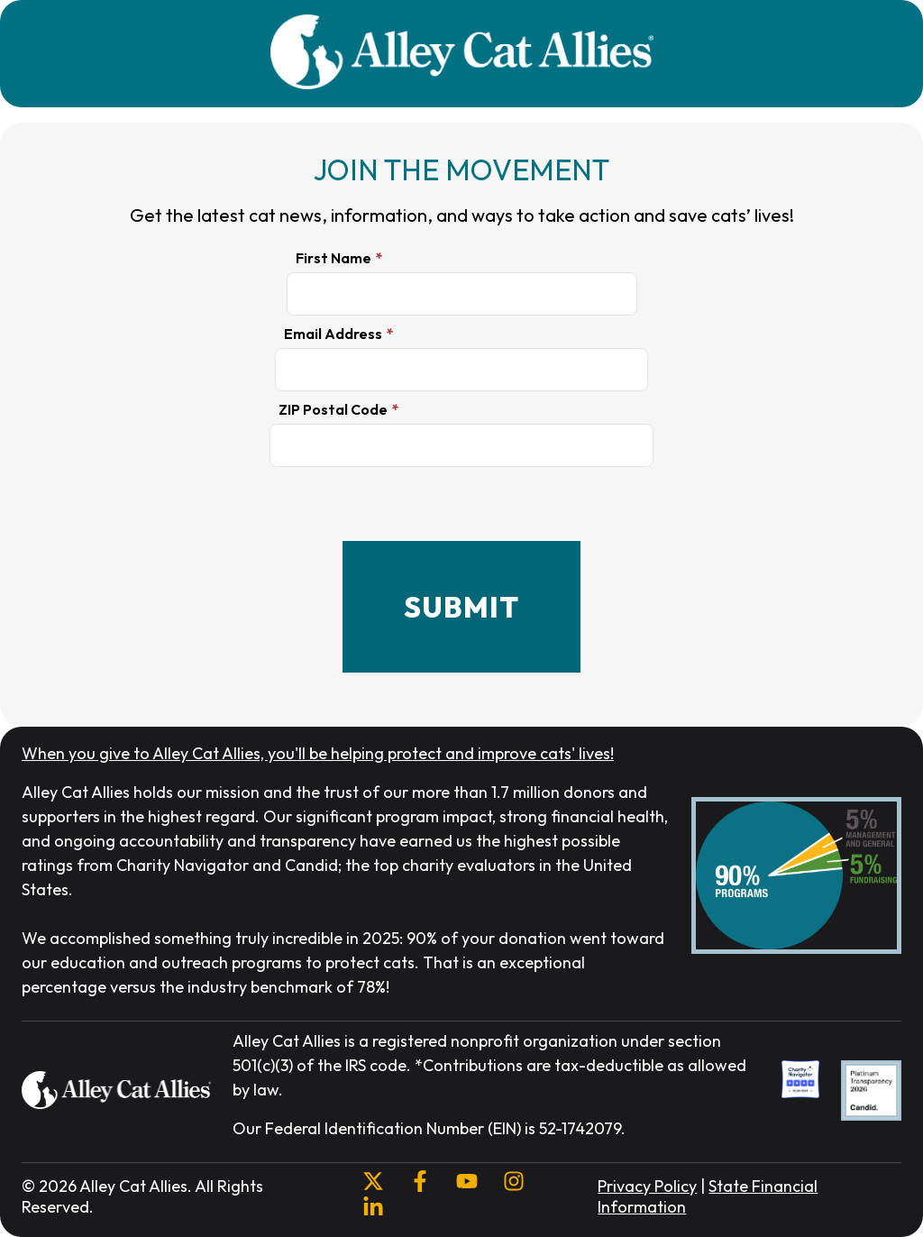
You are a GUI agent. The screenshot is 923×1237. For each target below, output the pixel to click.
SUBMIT (461, 607)
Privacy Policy (647, 1186)
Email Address (333, 334)
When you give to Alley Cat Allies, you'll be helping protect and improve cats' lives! (318, 753)
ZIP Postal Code (333, 409)
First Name (333, 258)
